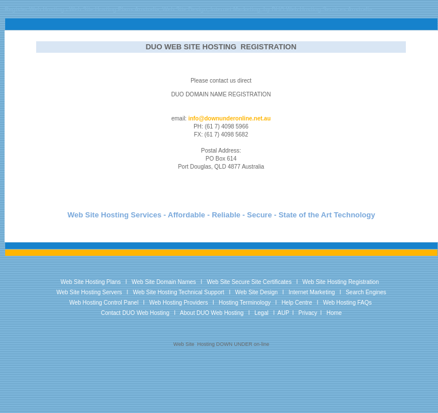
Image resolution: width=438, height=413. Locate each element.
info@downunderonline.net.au (229, 118)
